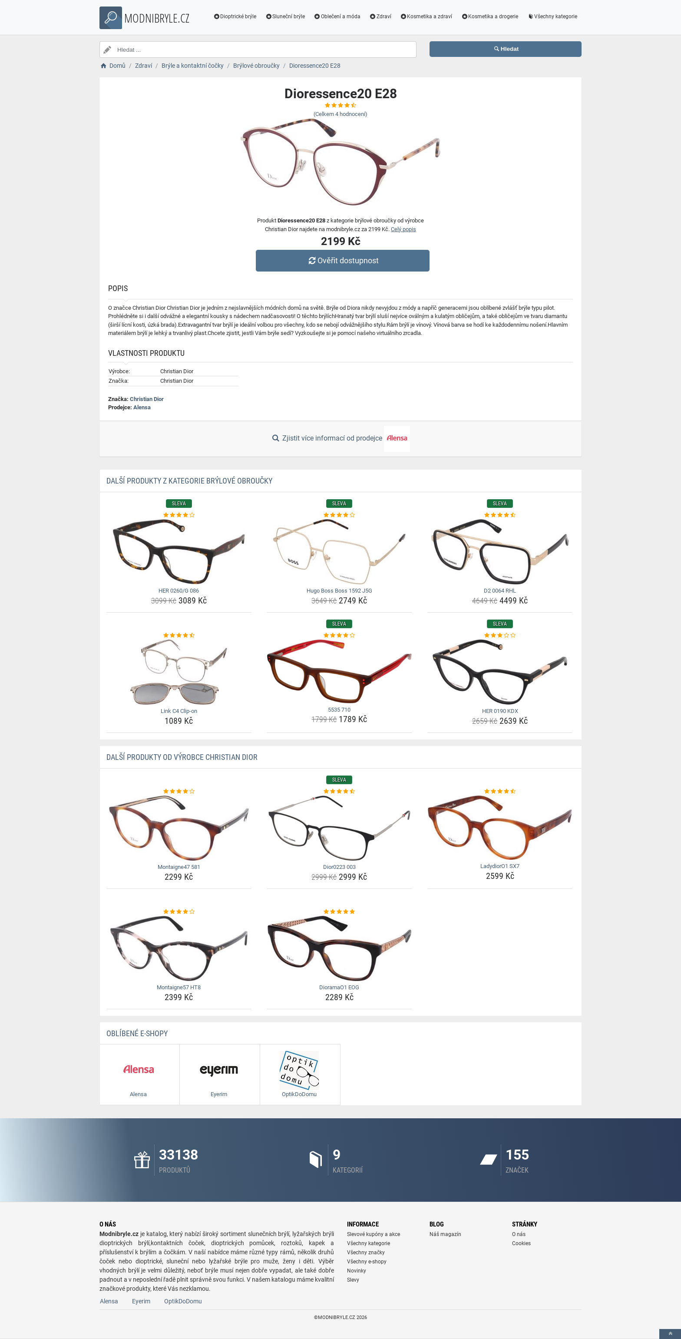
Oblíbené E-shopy (137, 1033)
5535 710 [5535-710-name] (339, 709)
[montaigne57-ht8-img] (179, 948)
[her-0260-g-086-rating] (179, 515)
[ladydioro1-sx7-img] (500, 827)
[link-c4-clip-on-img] (179, 672)
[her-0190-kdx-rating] (500, 635)
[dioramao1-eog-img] (339, 948)
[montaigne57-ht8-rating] (179, 912)
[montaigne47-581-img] (179, 828)
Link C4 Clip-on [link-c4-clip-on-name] (179, 711)
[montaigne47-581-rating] (179, 791)
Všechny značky (366, 1253)
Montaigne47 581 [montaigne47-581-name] (179, 867)
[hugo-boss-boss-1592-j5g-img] (339, 551)
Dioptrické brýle (235, 16)
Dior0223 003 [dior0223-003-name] (339, 867)
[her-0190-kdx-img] (500, 672)
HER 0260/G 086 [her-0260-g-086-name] (179, 590)
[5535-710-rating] (339, 635)
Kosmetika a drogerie (489, 16)
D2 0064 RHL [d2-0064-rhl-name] (500, 590)
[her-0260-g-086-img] (179, 551)
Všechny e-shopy (367, 1262)
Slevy (353, 1280)
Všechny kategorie (552, 16)
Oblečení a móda (337, 16)
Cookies (521, 1243)
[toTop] (670, 1334)
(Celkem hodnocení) (340, 114)
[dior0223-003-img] (339, 828)
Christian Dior (147, 399)
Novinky (356, 1271)
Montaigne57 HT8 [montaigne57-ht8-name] (179, 987)
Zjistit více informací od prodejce (340, 439)
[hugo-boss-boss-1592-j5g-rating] (339, 515)
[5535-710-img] (339, 671)
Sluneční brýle (285, 16)
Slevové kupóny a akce (373, 1234)
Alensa (142, 407)
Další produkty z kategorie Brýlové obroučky (189, 480)
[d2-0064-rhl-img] (500, 551)
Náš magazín (445, 1234)
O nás (519, 1234)
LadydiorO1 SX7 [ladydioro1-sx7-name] (499, 866)
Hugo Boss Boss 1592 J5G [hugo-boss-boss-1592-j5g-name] (339, 590)
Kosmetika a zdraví (426, 16)
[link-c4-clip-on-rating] (179, 635)
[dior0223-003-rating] (339, 791)
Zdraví (380, 16)
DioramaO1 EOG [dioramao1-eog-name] (339, 987)
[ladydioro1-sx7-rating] (500, 791)
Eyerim (141, 1301)
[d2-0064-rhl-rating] (500, 515)
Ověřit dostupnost (343, 260)
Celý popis (403, 229)
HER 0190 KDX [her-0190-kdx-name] (500, 711)
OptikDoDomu (183, 1301)
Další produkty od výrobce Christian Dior (182, 757)
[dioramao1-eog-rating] (339, 912)
